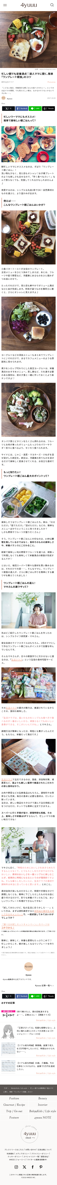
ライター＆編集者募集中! (37, 1159)
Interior (43, 1105)
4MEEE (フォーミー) (17, 1159)
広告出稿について (45, 1149)
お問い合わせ (30, 1149)
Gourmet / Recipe (14, 1105)
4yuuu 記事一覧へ (43, 985)
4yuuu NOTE (42, 1118)
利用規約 (10, 1153)
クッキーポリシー (15, 1156)
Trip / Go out (14, 1111)
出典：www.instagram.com (45, 69)
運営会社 (44, 1156)
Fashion (14, 1099)
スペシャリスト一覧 (31, 1156)
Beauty (42, 1099)
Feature (14, 1118)
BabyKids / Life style (42, 1111)
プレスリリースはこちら (14, 1149)
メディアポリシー (23, 1153)
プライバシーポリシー (40, 1153)
